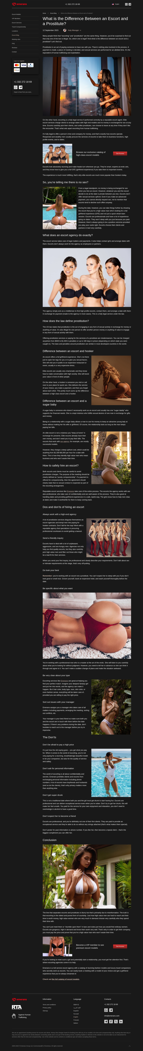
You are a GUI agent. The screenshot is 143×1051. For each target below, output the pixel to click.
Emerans (70, 491)
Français (76, 1020)
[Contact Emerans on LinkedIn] (121, 1021)
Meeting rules (16, 39)
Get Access (120, 153)
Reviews (14, 47)
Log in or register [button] (19, 61)
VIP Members (16, 18)
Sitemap (45, 1011)
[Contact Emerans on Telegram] (20, 87)
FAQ (13, 43)
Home (44, 13)
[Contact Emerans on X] (116, 1021)
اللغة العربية (77, 1007)
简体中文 (76, 1004)
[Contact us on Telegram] (130, 4)
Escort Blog (15, 35)
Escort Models (16, 14)
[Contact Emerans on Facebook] (111, 1021)
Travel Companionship (19, 27)
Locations (15, 31)
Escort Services (17, 22)
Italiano (75, 1023)
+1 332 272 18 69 (23, 82)
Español (76, 1011)
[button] (115, 4)
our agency (64, 441)
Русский (76, 1014)
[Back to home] (19, 4)
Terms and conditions (49, 1004)
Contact (14, 52)
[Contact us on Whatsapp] (126, 4)
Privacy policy (47, 1007)
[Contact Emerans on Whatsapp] (15, 87)
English (75, 1017)
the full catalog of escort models (65, 979)
